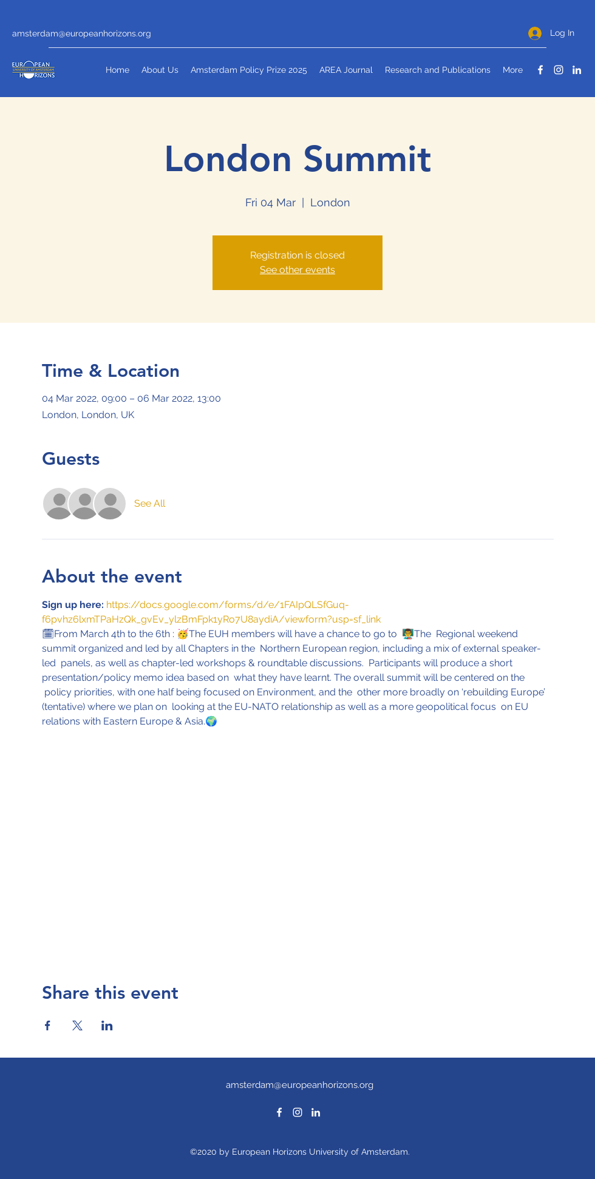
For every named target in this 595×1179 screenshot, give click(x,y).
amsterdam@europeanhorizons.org (81, 33)
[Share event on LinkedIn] (107, 1025)
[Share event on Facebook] (47, 1025)
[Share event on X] (77, 1025)
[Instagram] (558, 70)
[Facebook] (540, 70)
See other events (297, 269)
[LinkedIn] (577, 70)
